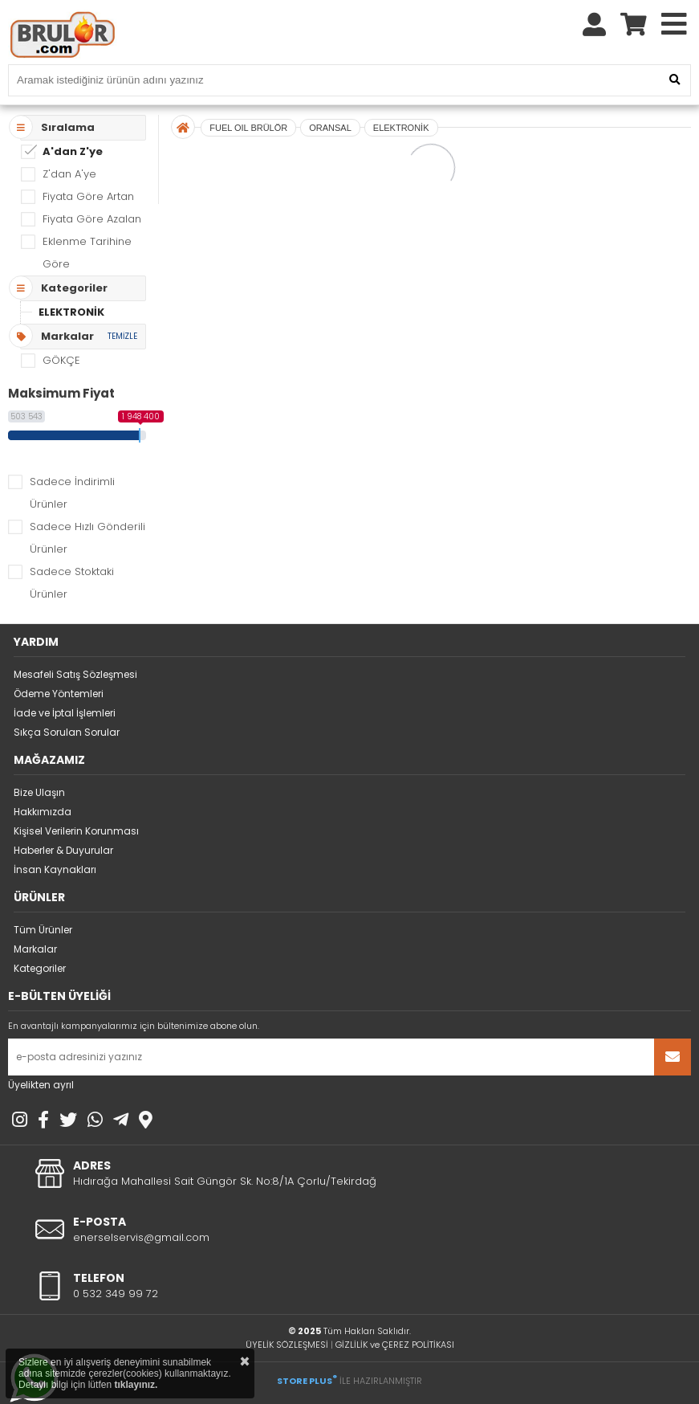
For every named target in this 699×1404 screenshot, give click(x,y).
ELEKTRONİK (71, 312)
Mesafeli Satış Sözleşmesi (75, 674)
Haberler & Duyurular (63, 850)
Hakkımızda (42, 811)
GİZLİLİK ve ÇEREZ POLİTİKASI (394, 1344)
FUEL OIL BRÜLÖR (248, 128)
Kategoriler (40, 968)
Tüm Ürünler (43, 930)
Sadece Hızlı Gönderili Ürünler (87, 538)
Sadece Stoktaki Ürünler (72, 583)
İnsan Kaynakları (55, 869)
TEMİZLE (122, 336)
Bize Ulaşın (39, 792)
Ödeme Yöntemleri (59, 693)
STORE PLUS (307, 1380)
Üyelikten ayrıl (41, 1085)
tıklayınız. (135, 1384)
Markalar (35, 949)
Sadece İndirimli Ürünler (72, 493)
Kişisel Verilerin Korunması (76, 831)
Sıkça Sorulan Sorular (67, 732)
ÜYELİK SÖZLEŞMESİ (287, 1344)
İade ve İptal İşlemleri (65, 713)
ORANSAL (330, 128)
